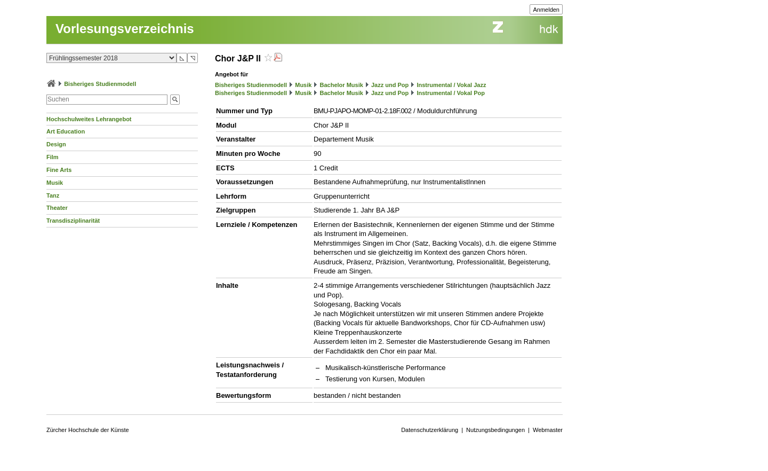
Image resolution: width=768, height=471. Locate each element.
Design (56, 144)
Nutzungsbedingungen (495, 430)
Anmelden (546, 9)
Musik (54, 182)
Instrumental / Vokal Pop (451, 93)
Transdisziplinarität (73, 220)
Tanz (52, 195)
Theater (57, 208)
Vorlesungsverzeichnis (124, 28)
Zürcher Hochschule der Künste (87, 430)
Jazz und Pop (390, 85)
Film (52, 157)
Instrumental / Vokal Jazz (451, 85)
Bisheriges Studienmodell (100, 84)
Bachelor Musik (341, 85)
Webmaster (548, 430)
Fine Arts (58, 170)
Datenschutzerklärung (429, 430)
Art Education (65, 131)
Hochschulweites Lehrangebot (89, 119)
